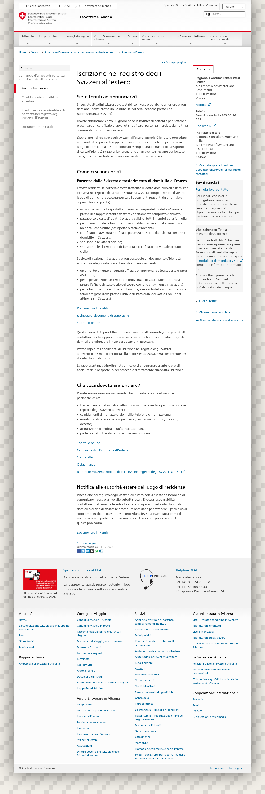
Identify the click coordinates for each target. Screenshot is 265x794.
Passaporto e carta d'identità (152, 629)
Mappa (203, 104)
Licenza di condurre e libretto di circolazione (154, 643)
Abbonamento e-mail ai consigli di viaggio (103, 682)
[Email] (101, 550)
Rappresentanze (49, 40)
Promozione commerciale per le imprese (159, 748)
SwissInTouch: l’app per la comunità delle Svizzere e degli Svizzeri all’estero (160, 756)
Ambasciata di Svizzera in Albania (39, 663)
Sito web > (206, 126)
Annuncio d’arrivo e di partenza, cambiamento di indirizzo (80, 52)
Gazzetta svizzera (145, 731)
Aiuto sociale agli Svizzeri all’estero (156, 657)
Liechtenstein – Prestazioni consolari (157, 709)
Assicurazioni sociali (147, 674)
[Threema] (92, 550)
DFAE (67, 6)
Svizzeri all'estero (87, 740)
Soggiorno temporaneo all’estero (97, 710)
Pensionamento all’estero (92, 722)
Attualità (27, 40)
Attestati (140, 668)
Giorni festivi (208, 301)
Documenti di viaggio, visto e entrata (99, 641)
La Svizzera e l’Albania (191, 40)
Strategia (198, 699)
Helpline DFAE (187, 570)
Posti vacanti (26, 647)
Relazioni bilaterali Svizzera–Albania (215, 663)
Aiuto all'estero (86, 670)
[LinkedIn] (88, 550)
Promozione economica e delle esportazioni (211, 671)
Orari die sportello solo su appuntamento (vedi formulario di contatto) (218, 170)
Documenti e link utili (92, 308)
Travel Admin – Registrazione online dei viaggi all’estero (159, 717)
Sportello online (88, 322)
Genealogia (142, 698)
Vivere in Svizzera (203, 631)
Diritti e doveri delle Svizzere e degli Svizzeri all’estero (98, 753)
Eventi (22, 635)
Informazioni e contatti (207, 625)
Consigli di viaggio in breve (93, 625)
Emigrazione (84, 704)
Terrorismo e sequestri (90, 653)
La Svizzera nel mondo (97, 6)
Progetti (197, 711)
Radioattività (84, 665)
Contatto (201, 69)
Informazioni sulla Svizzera (209, 637)
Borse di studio (144, 704)
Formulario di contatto (212, 189)
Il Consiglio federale (38, 6)
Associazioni (84, 746)
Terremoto (83, 659)
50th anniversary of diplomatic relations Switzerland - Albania (216, 681)
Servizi (132, 40)
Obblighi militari (145, 686)
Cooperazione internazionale (225, 40)
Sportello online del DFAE (83, 570)
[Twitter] (83, 550)
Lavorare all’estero (88, 716)
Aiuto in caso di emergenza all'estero (157, 651)
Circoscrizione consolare (214, 312)
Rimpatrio (83, 728)
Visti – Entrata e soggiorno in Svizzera (215, 620)
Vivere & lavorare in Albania (109, 40)
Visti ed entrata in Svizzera (157, 40)
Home (22, 52)
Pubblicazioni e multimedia (209, 717)
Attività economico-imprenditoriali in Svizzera (215, 645)
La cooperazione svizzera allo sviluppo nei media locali (44, 627)
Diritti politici (143, 635)
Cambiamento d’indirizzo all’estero (102, 450)
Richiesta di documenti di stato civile (103, 315)
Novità (23, 620)
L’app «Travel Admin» (90, 688)
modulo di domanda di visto (220, 260)
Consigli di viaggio (77, 40)
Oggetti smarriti (144, 680)
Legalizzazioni (144, 663)
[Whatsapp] (97, 550)
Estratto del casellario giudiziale (154, 692)
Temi (196, 705)
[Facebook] (79, 550)
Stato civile (85, 457)
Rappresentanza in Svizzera (93, 734)
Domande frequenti (89, 647)
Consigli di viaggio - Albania (94, 620)
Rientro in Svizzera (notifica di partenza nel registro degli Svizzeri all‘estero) (131, 472)
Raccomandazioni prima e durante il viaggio (99, 633)
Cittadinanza (86, 464)
